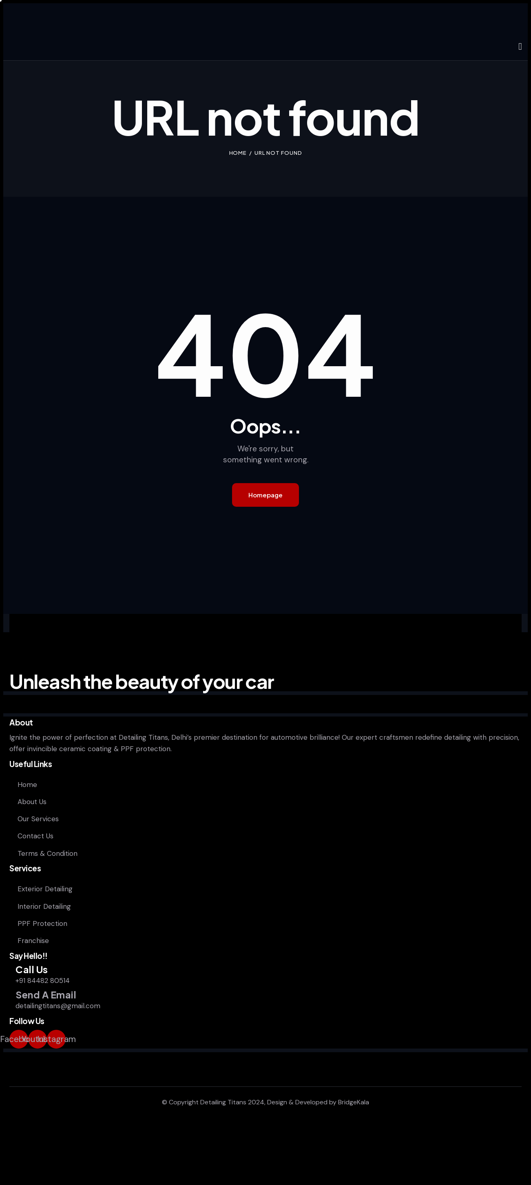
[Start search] (520, 46)
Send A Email (45, 995)
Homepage (265, 495)
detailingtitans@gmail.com (57, 1005)
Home (238, 152)
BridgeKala (353, 1102)
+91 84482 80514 (42, 980)
